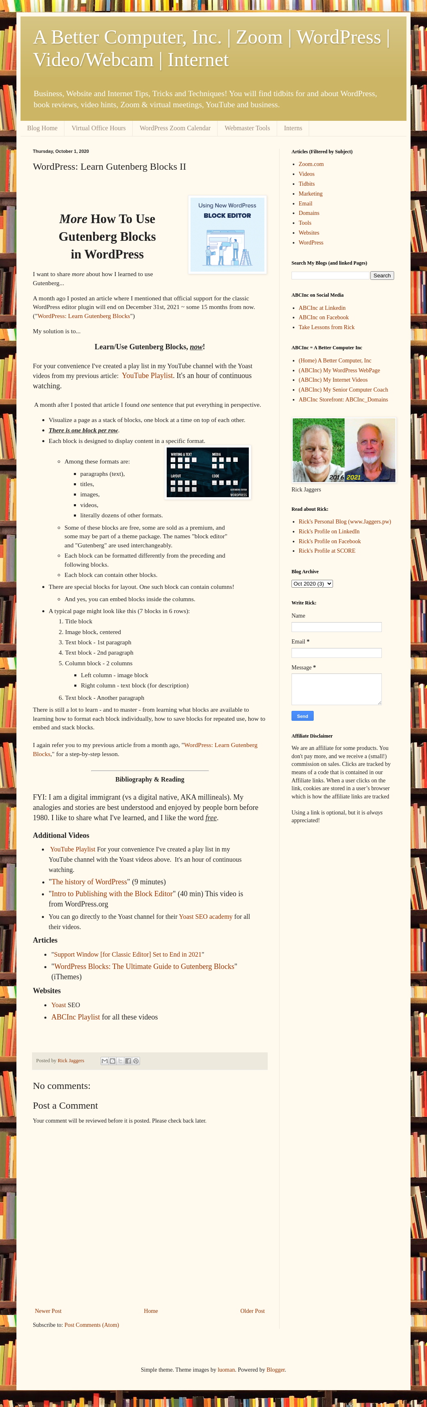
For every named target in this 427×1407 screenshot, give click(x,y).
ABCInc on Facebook (324, 317)
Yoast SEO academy (206, 916)
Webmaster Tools (247, 128)
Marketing (311, 194)
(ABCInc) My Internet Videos (333, 380)
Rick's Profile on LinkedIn (329, 531)
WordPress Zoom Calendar (175, 128)
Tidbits (307, 184)
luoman (226, 1370)
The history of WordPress (89, 882)
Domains (309, 213)
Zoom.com (311, 164)
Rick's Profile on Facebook (330, 541)
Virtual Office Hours (98, 128)
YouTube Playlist (147, 375)
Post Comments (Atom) (91, 1325)
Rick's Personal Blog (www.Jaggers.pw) (345, 522)
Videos (307, 174)
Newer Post (48, 1311)
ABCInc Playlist (75, 1017)
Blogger (275, 1370)
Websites (309, 233)
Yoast (58, 1004)
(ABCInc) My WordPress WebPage (339, 370)
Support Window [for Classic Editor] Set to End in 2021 (128, 954)
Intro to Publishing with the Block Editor (112, 894)
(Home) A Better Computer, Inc (335, 361)
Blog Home (42, 128)
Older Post (253, 1311)
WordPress (311, 243)
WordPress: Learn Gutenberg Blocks (83, 315)
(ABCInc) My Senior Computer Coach (343, 390)
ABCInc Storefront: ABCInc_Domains (343, 400)
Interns (293, 128)
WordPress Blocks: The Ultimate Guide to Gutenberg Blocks (144, 966)
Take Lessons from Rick (327, 327)
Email (305, 204)
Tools (305, 223)
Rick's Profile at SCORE (327, 551)
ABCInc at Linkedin (322, 308)
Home (151, 1311)
